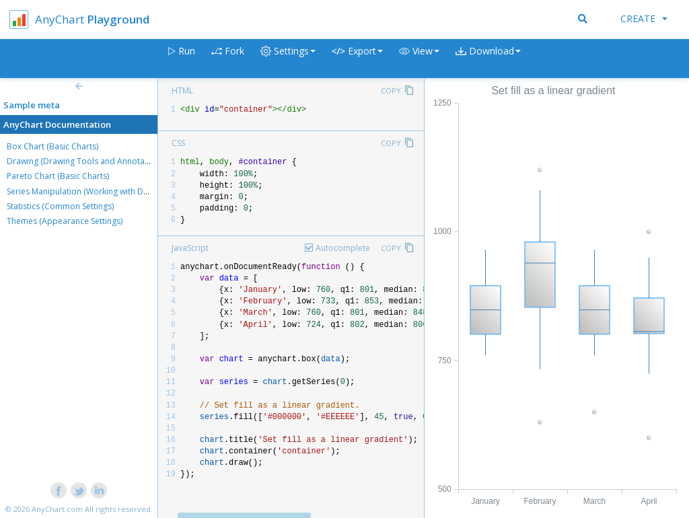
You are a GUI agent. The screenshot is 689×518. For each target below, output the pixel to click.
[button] (419, 59)
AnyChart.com (57, 509)
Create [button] (643, 18)
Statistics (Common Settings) (60, 206)
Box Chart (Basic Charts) (52, 146)
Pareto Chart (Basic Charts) (58, 176)
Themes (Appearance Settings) (64, 221)
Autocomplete (343, 248)
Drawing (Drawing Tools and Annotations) (86, 161)
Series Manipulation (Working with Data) (82, 191)
